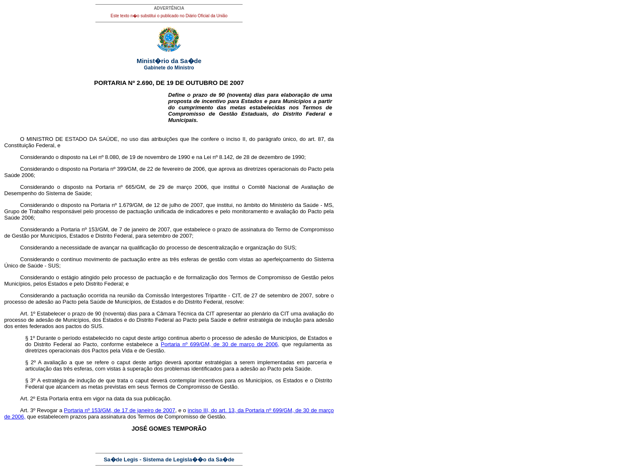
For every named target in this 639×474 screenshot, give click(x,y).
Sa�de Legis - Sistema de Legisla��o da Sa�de (169, 459)
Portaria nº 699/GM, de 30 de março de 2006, (220, 344)
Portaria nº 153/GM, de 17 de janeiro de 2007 (119, 410)
